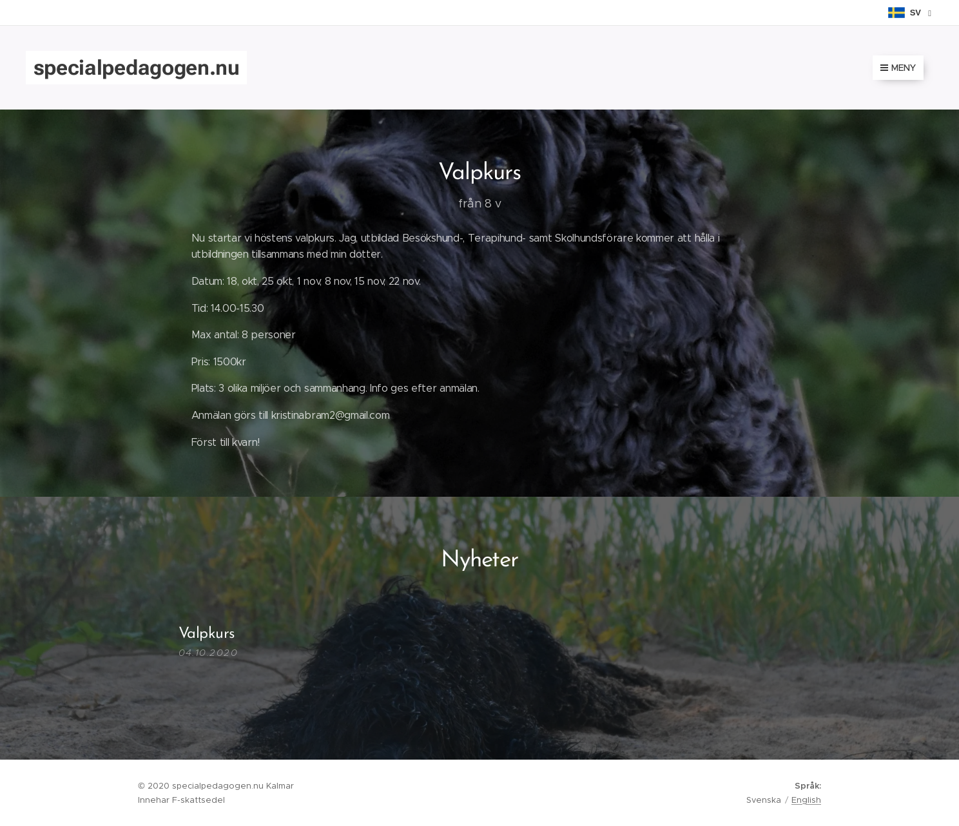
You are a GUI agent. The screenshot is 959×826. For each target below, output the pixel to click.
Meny (898, 67)
